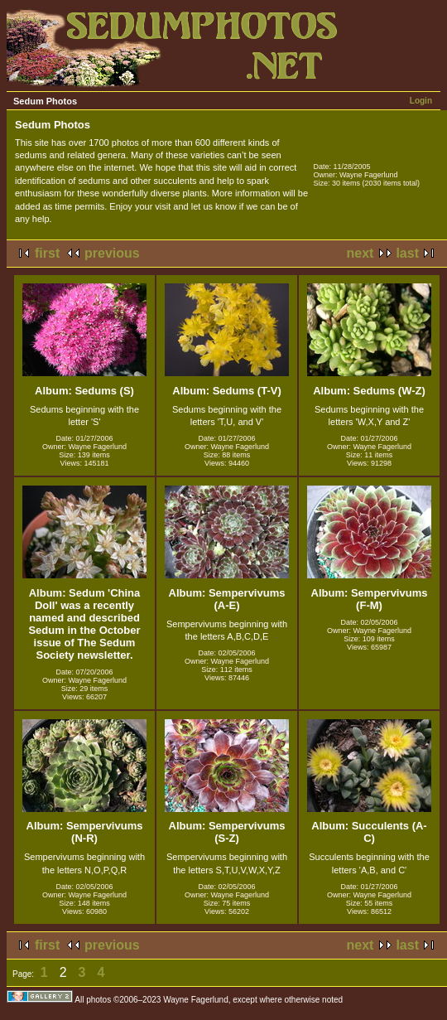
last (407, 253)
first (47, 253)
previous (112, 253)
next (360, 253)
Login (421, 100)
